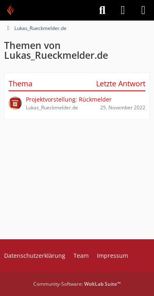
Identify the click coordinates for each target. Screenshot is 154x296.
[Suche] (102, 10)
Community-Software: (77, 283)
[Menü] (143, 10)
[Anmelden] (123, 10)
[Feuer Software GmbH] (13, 10)
